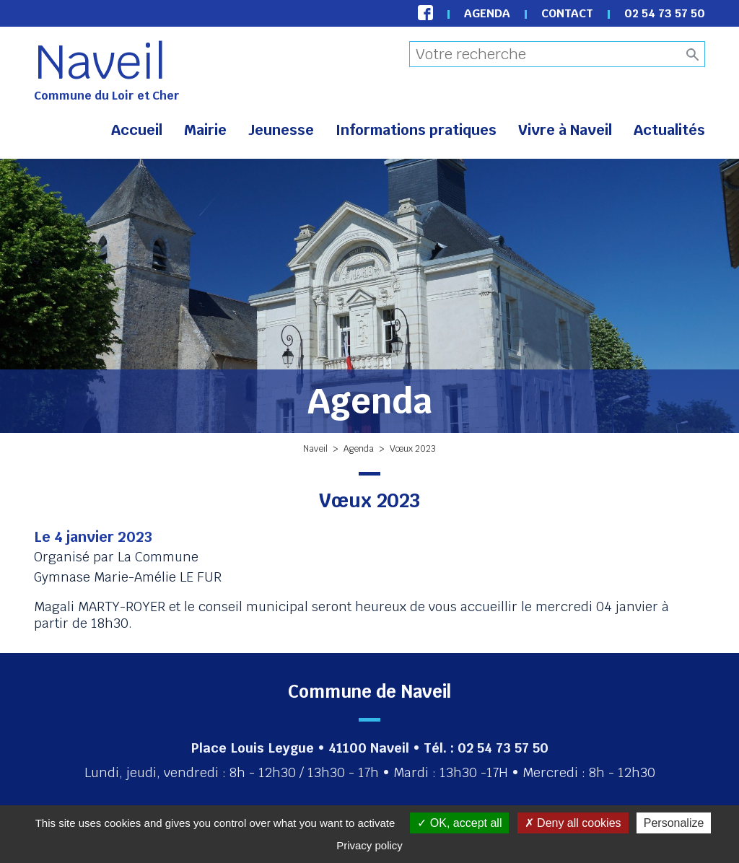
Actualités (669, 130)
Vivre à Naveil (565, 130)
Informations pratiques (416, 130)
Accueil (136, 130)
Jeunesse (281, 130)
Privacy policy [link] (369, 845)
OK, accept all (459, 823)
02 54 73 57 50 (664, 13)
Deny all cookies (573, 823)
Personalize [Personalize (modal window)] (674, 823)
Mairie (205, 130)
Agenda (487, 13)
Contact (567, 13)
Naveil (100, 62)
